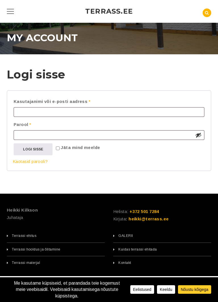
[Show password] (198, 135)
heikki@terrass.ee (149, 218)
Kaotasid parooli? (30, 161)
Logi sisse (33, 149)
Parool (30, 123)
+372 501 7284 (144, 211)
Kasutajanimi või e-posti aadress (60, 100)
